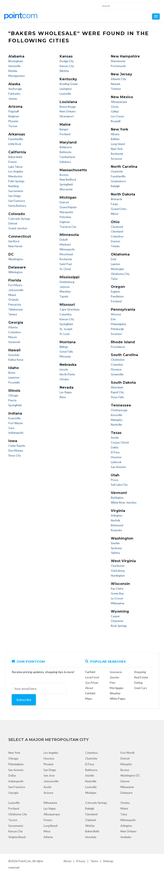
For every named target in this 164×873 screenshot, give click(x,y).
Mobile (12, 71)
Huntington (118, 575)
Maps (88, 698)
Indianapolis (15, 432)
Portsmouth (118, 66)
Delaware (126, 792)
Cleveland (117, 231)
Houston (116, 457)
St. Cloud (65, 269)
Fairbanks (14, 93)
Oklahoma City (120, 274)
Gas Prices (91, 682)
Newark (115, 84)
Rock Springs (119, 625)
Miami (12, 295)
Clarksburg (117, 570)
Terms (94, 861)
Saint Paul (66, 264)
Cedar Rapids (16, 445)
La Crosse (117, 598)
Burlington (117, 497)
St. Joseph (66, 329)
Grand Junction (17, 228)
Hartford (13, 241)
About (67, 861)
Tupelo (64, 296)
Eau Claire (117, 588)
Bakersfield (15, 157)
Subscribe (23, 700)
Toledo (115, 246)
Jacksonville (15, 290)
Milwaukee (117, 603)
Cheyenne (117, 621)
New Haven (15, 246)
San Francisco (16, 200)
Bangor (64, 129)
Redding (13, 186)
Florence (116, 369)
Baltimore (66, 147)
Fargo (114, 204)
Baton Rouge (68, 106)
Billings (64, 347)
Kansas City (67, 66)
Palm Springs (16, 181)
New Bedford (68, 179)
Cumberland (67, 157)
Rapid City (117, 392)
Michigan (90, 792)
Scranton (116, 334)
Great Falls (66, 351)
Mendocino (15, 176)
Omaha (64, 379)
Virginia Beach (17, 837)
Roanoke (116, 530)
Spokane (116, 548)
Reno (63, 397)
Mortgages (116, 688)
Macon (12, 337)
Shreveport (67, 116)
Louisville (65, 93)
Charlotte (117, 171)
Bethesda (65, 152)
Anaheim (125, 837)
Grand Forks (118, 209)
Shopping (140, 672)
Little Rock (14, 144)
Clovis (115, 106)
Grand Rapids (68, 207)
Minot (114, 213)
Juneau (12, 98)
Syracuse (116, 158)
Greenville (117, 374)
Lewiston (13, 377)
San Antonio (118, 467)
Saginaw (65, 222)
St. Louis (65, 334)
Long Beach (51, 825)
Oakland (90, 820)
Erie (113, 319)
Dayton (115, 241)
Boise (11, 372)
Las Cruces (117, 116)
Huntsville (14, 66)
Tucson (12, 126)
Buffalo (115, 139)
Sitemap (108, 861)
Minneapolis (67, 249)
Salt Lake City (119, 484)
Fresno (12, 162)
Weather (115, 693)
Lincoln (64, 369)
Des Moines (15, 450)
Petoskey (65, 217)
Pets (112, 682)
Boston (64, 175)
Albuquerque (119, 101)
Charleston (117, 359)
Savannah (14, 342)
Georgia (13, 792)
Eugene (115, 291)
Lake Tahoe (15, 166)
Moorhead (66, 254)
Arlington (116, 515)
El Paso (115, 452)
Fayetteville (15, 139)
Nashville (116, 424)
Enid (113, 259)
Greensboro (118, 181)
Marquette (66, 212)
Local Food (92, 677)
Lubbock (116, 462)
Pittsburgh (117, 329)
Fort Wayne (15, 423)
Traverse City (68, 226)
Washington (15, 259)
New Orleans (68, 111)
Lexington (66, 88)
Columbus (14, 332)
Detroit (64, 202)
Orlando (13, 299)
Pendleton (117, 296)
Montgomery (16, 76)
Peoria (12, 400)
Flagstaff (13, 111)
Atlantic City (118, 79)
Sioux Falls (117, 397)
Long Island (118, 144)
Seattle (115, 543)
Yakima (115, 552)
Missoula (65, 356)
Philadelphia (118, 324)
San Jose (49, 775)
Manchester (118, 61)
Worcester (66, 189)
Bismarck (116, 199)
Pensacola (14, 304)
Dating (138, 682)
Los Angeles (15, 171)
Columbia (66, 314)
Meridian (65, 291)
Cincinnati (117, 226)
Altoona (116, 314)
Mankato (65, 244)
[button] (156, 16)
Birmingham (15, 61)
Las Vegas (66, 392)
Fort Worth (127, 752)
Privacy (80, 861)
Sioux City (14, 455)
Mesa (47, 831)
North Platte (67, 374)
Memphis (116, 420)
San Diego (14, 196)
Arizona (48, 792)
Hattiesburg (67, 282)
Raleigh (115, 186)
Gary (11, 428)
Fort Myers (15, 285)
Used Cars (140, 688)
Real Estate (141, 677)
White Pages (117, 698)
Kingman (13, 116)
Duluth (64, 239)
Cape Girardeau (69, 309)
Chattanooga (119, 410)
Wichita (64, 71)
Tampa (12, 314)
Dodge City (67, 61)
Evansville (14, 418)
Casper (115, 616)
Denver (13, 223)
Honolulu (13, 355)
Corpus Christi (120, 442)
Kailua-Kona (15, 359)
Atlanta (13, 327)
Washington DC (130, 775)
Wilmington (15, 272)
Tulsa (114, 278)
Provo (115, 480)
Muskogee (117, 269)
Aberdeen (117, 387)
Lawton (115, 264)
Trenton (116, 88)
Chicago (13, 395)
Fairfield (90, 672)
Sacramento (15, 191)
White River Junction (123, 502)
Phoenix (13, 121)
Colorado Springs (19, 218)
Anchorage (15, 88)
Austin (115, 437)
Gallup (115, 111)
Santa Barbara (17, 205)
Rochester (66, 259)
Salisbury (65, 162)
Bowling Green (69, 84)
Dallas (115, 447)
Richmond (117, 525)
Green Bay (117, 593)
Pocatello (14, 382)
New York (117, 149)
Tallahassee (15, 309)
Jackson (65, 287)
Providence (118, 347)
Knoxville (116, 415)
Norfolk (115, 520)
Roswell (115, 121)
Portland (65, 134)
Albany (115, 134)
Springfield (15, 405)
